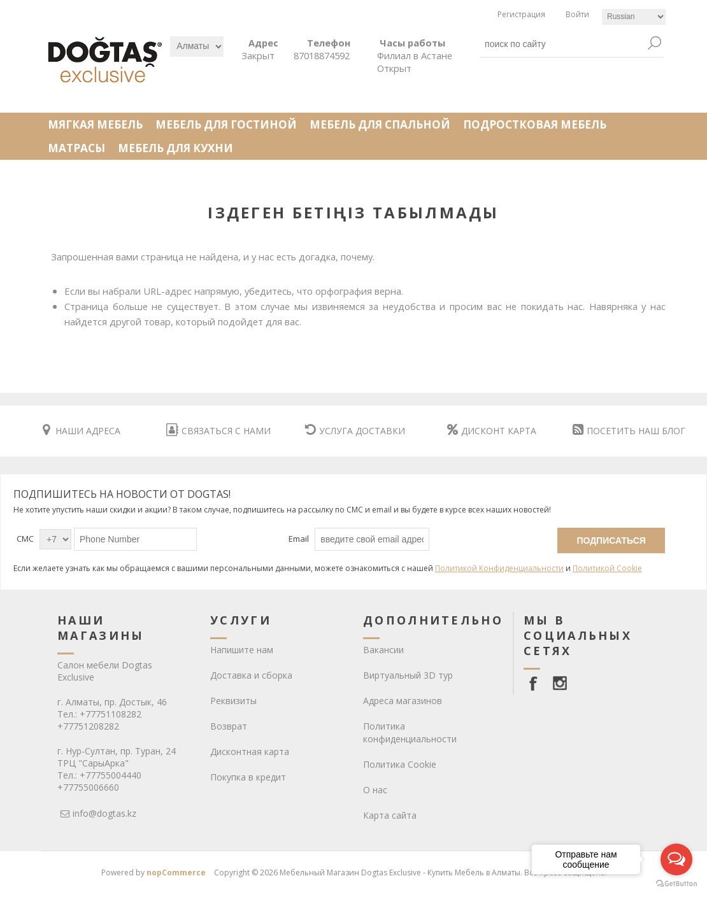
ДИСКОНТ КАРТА (491, 431)
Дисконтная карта (249, 751)
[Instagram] (560, 683)
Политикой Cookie (607, 568)
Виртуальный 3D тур (408, 675)
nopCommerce (176, 872)
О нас (375, 790)
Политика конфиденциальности (410, 732)
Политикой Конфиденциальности (499, 568)
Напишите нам (241, 650)
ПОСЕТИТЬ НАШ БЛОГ (629, 431)
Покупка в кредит (248, 777)
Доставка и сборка (251, 675)
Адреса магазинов (402, 701)
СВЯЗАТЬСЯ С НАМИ (218, 431)
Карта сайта (390, 815)
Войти (577, 14)
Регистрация (521, 14)
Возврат (228, 726)
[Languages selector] (634, 17)
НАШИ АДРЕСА (81, 431)
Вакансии (383, 650)
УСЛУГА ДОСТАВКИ (355, 431)
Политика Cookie (399, 764)
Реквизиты (233, 701)
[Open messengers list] (676, 859)
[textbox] (562, 44)
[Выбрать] (197, 46)
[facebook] (536, 683)
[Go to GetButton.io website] (676, 884)
